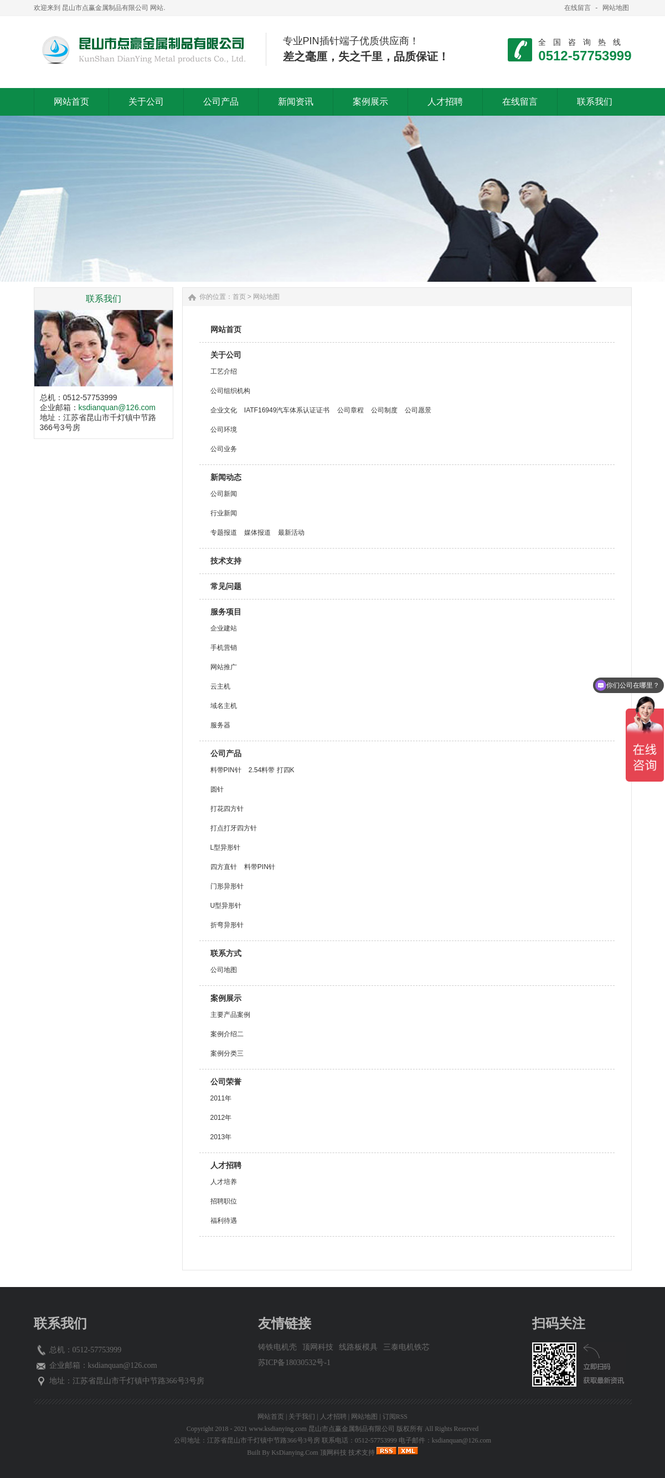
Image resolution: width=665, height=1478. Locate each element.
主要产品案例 (230, 1015)
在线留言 (577, 8)
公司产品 (225, 753)
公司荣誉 (225, 1081)
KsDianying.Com (294, 1452)
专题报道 (223, 532)
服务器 (220, 725)
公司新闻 (223, 494)
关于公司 (225, 354)
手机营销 (223, 648)
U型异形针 (226, 905)
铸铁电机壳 (277, 1347)
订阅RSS (395, 1416)
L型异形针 (225, 847)
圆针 (217, 789)
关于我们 (301, 1416)
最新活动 (291, 532)
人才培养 (223, 1182)
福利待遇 (223, 1220)
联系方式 (225, 953)
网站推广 (223, 667)
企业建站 (223, 628)
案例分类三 (227, 1053)
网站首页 (225, 329)
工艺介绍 (223, 371)
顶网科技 (317, 1347)
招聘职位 (223, 1201)
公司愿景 (418, 410)
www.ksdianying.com (278, 1429)
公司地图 (223, 970)
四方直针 (223, 867)
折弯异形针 (227, 925)
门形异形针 (227, 886)
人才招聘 (225, 1165)
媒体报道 (257, 532)
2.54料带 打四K (272, 770)
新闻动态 (225, 477)
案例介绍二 (227, 1034)
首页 (239, 297)
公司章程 (350, 410)
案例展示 (225, 998)
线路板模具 (358, 1347)
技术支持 (225, 560)
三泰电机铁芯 (406, 1347)
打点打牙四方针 (233, 828)
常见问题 (225, 586)
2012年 (221, 1118)
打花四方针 (227, 809)
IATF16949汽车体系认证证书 (286, 410)
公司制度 (384, 410)
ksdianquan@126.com (117, 407)
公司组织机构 (230, 391)
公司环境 (223, 429)
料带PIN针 (225, 770)
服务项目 (225, 611)
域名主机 (223, 706)
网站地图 (615, 8)
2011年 (221, 1098)
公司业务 (223, 449)
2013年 (221, 1137)
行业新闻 (223, 513)
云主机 (220, 686)
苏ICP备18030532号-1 (294, 1362)
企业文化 (223, 410)
